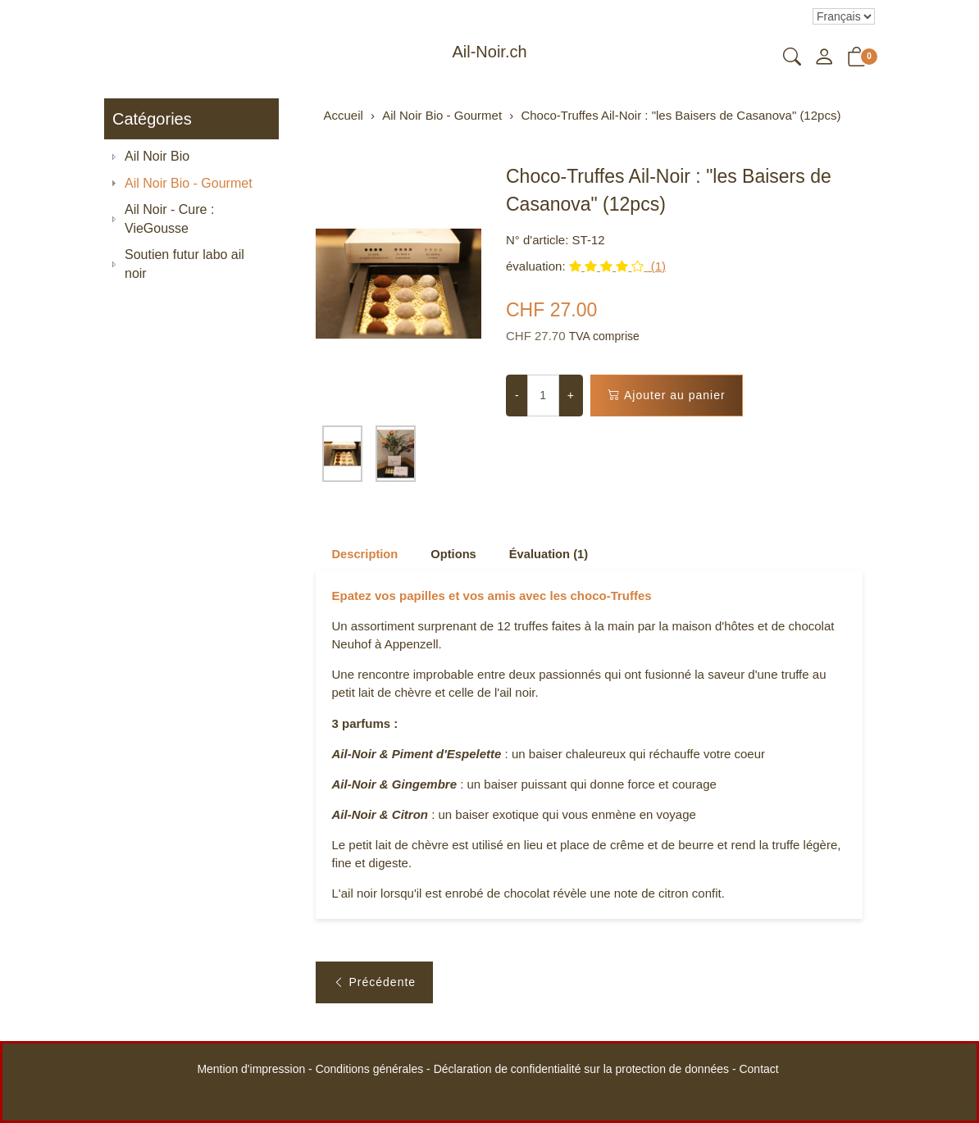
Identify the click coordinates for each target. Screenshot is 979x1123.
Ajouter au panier (667, 395)
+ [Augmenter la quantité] (570, 395)
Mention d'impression (251, 1068)
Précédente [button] (375, 987)
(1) (617, 266)
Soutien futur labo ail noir (184, 264)
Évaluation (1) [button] (552, 555)
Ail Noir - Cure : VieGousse (169, 218)
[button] (792, 58)
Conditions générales (370, 1068)
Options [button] (455, 555)
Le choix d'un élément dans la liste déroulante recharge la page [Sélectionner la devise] (844, 16)
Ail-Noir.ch (489, 52)
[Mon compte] (824, 58)
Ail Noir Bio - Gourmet (189, 183)
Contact (758, 1068)
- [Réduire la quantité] (517, 395)
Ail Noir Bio (157, 156)
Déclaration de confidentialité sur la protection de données (581, 1068)
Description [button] (366, 555)
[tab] (358, 554)
